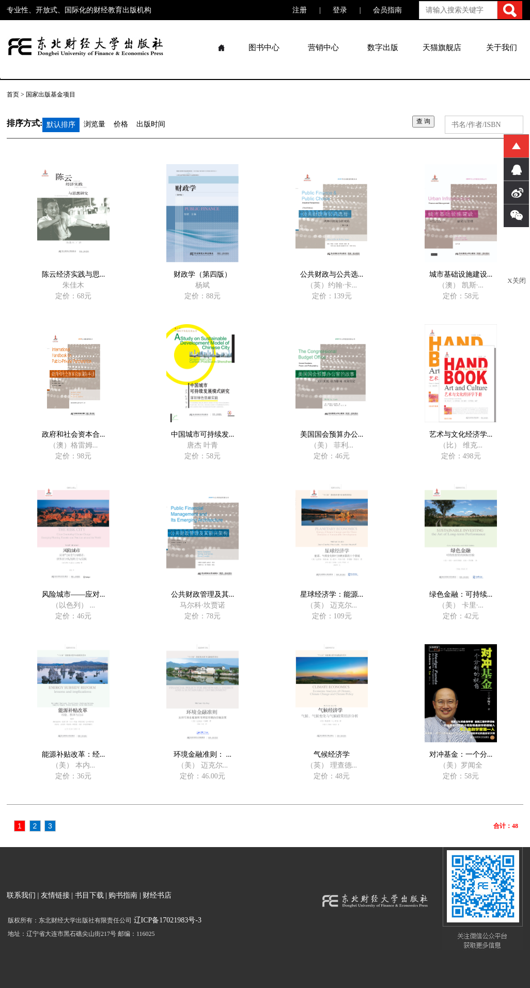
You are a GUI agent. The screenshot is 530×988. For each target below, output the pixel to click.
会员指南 (387, 10)
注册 (299, 10)
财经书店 (157, 895)
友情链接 (55, 895)
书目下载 (89, 895)
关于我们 (501, 47)
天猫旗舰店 (442, 47)
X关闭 (516, 280)
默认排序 (60, 125)
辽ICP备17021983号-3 (166, 920)
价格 (121, 124)
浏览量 (94, 124)
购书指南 (122, 895)
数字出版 (382, 47)
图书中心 (263, 47)
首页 (13, 94)
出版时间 (150, 124)
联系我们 (21, 895)
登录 (340, 10)
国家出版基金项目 (50, 94)
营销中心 (323, 47)
